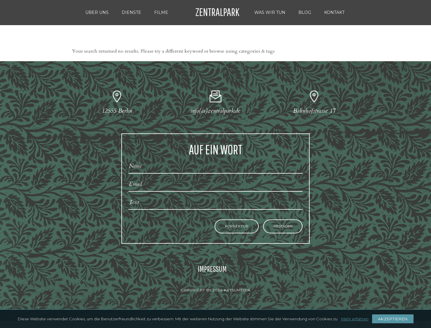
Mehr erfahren (355, 318)
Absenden (283, 226)
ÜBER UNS (97, 12)
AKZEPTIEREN (393, 318)
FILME (161, 12)
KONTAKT (334, 12)
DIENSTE (131, 12)
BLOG (304, 12)
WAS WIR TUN (269, 12)
